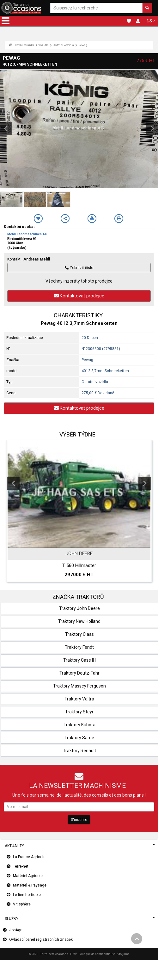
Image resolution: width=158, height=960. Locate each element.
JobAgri (15, 930)
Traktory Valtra (79, 698)
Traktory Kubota (79, 724)
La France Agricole (29, 857)
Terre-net (20, 866)
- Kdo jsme (122, 954)
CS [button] (149, 20)
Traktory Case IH (79, 660)
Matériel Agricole (28, 876)
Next (144, 483)
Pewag (82, 45)
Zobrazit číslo (79, 268)
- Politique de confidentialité (96, 954)
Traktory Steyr (79, 711)
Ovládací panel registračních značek (41, 939)
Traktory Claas (79, 634)
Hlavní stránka (21, 45)
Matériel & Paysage (29, 885)
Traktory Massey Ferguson (79, 685)
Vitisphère (22, 904)
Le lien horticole (27, 895)
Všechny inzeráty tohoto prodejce (79, 281)
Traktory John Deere (79, 608)
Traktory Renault (79, 750)
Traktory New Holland (79, 621)
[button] (5, 21)
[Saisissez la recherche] (96, 8)
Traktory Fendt (79, 647)
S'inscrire (79, 819)
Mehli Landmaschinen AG (27, 234)
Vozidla (43, 45)
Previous (13, 483)
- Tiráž (72, 954)
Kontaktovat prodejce (79, 296)
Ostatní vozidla (63, 45)
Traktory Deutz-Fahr (79, 673)
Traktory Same (79, 737)
